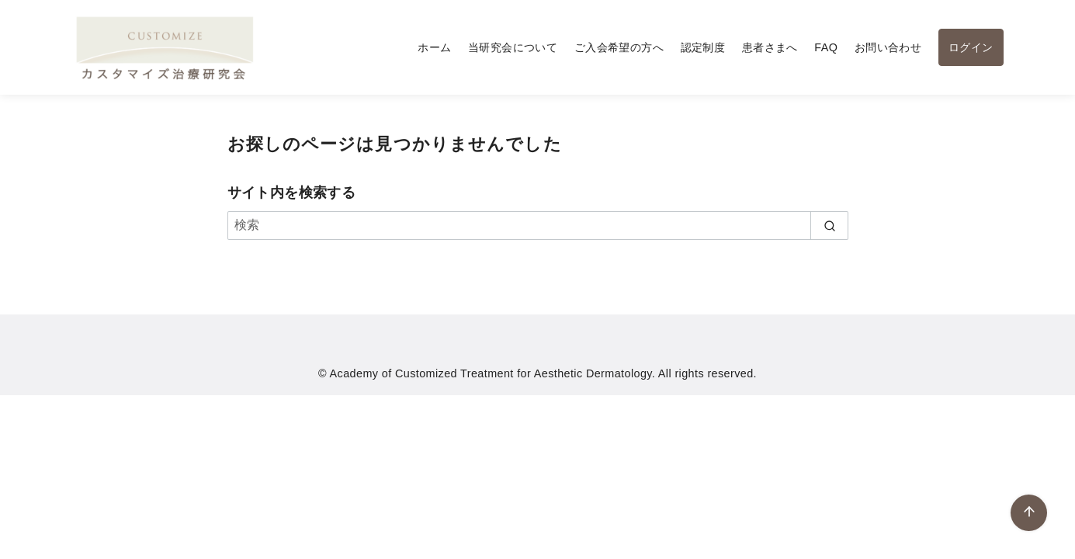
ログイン (971, 47)
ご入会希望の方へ (619, 47)
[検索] (537, 225)
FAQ (825, 47)
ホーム (434, 47)
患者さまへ (770, 47)
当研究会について (512, 47)
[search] (829, 225)
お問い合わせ (888, 47)
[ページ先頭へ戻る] (1029, 513)
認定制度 (703, 47)
